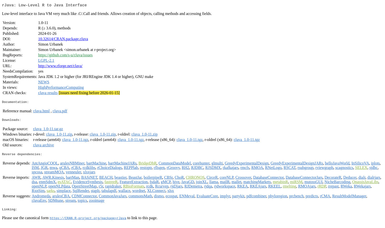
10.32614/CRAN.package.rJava (63, 40)
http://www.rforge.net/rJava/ (60, 67)
